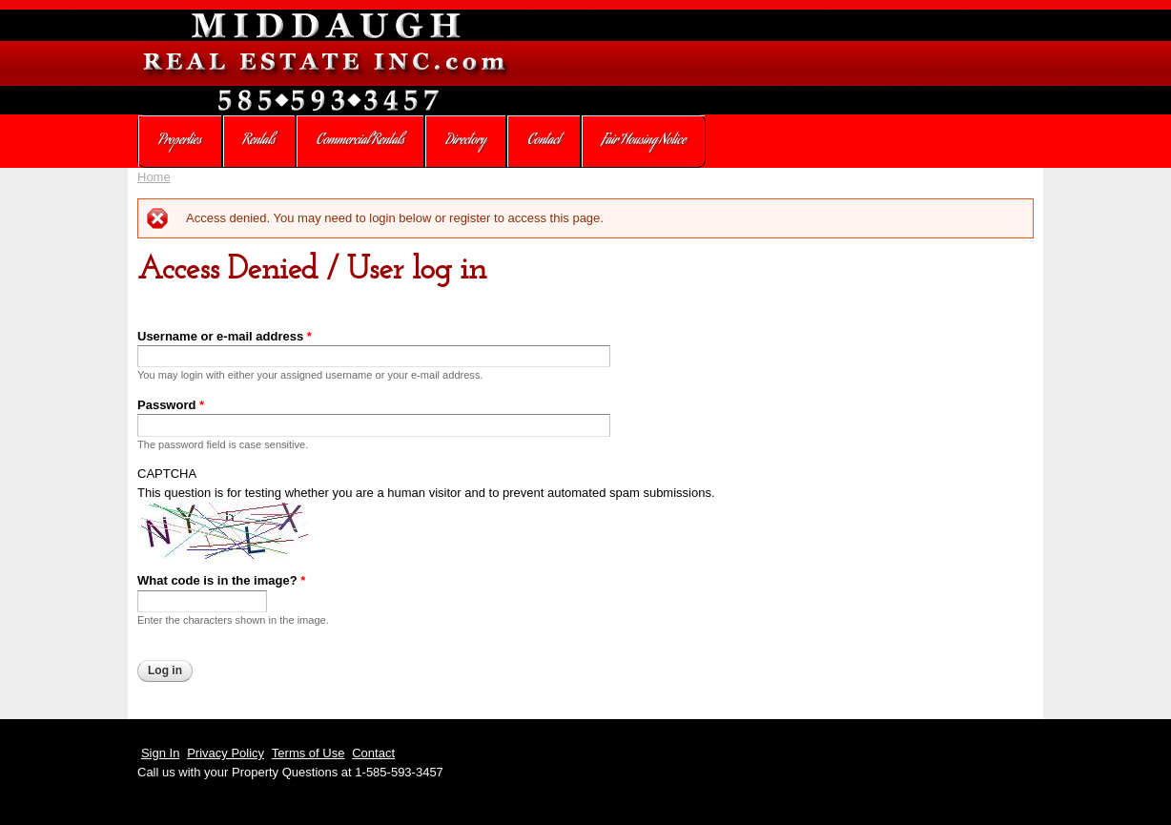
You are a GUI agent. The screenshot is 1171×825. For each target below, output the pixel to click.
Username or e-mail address (224, 336)
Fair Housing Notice (644, 141)
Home (154, 177)
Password (170, 405)
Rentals (259, 141)
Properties (179, 141)
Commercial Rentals (360, 141)
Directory (466, 141)
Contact (543, 141)
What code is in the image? (221, 580)
